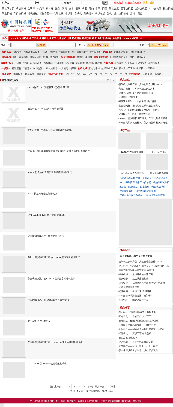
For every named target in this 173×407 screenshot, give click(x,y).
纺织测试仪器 (121, 51)
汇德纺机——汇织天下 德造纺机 (135, 333)
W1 (67, 74)
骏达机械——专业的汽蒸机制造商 (136, 342)
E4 (111, 74)
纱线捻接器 (52, 68)
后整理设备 (154, 62)
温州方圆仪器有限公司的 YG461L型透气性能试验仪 (54, 257)
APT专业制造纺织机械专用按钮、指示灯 (139, 110)
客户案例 (71, 401)
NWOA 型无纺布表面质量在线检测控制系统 (50, 172)
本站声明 (138, 401)
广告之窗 (105, 401)
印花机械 (129, 62)
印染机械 (36, 38)
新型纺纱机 (95, 51)
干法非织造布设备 (118, 57)
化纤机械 (66, 38)
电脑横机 (23, 57)
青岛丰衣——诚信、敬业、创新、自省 (138, 346)
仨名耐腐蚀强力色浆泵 (131, 195)
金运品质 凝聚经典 (128, 337)
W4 (84, 74)
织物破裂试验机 (161, 182)
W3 (78, 74)
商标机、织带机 (94, 62)
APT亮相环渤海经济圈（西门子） (136, 295)
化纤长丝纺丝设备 (145, 68)
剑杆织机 (16, 62)
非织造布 (106, 38)
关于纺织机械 (37, 401)
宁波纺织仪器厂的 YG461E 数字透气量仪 (48, 299)
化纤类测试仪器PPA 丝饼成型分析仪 (46, 236)
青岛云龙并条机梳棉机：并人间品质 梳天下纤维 (143, 122)
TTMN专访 (15, 38)
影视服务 (82, 401)
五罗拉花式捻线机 (129, 186)
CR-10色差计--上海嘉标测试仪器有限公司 (49, 87)
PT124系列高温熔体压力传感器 (135, 182)
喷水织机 (37, 62)
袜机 (15, 57)
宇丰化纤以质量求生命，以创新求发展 (138, 350)
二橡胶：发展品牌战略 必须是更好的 (137, 325)
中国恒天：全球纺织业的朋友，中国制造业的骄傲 (144, 265)
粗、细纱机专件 (80, 51)
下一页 (91, 386)
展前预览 (41, 74)
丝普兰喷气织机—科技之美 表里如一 (137, 270)
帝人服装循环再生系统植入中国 (136, 256)
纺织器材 (76, 38)
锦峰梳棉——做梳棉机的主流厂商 (136, 274)
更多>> (110, 80)
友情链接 (127, 401)
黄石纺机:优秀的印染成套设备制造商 (137, 312)
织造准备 (96, 38)
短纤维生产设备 (109, 68)
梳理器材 (16, 68)
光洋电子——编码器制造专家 (133, 299)
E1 (95, 74)
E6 (121, 74)
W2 (73, 74)
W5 (90, 74)
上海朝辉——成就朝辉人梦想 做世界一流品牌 (142, 282)
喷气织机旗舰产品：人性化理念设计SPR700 (141, 84)
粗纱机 (53, 51)
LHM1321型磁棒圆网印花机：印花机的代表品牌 (143, 118)
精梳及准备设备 (32, 51)
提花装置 (80, 62)
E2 (101, 74)
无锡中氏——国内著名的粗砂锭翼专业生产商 (142, 329)
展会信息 (116, 38)
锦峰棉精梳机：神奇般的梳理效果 (136, 93)
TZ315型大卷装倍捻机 (132, 151)
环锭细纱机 (64, 51)
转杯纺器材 (39, 68)
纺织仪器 (86, 38)
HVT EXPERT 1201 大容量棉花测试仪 (46, 215)
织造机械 (56, 38)
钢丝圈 (73, 68)
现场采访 (147, 74)
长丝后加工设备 (127, 68)
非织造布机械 (101, 57)
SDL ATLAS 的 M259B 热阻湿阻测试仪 (47, 363)
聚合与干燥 (94, 68)
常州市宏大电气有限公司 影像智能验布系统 (50, 130)
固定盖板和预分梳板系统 (152, 186)
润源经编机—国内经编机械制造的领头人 (139, 105)
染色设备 (118, 62)
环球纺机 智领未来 (128, 97)
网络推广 (50, 401)
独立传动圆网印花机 (130, 178)
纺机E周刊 (94, 401)
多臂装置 (69, 62)
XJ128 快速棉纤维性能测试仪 (42, 193)
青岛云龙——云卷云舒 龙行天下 (135, 316)
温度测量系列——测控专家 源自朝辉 (137, 101)
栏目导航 (61, 401)
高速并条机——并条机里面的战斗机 (137, 88)
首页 (4, 37)
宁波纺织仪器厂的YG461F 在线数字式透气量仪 (51, 278)
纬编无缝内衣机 (51, 57)
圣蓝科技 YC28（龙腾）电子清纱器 (45, 108)
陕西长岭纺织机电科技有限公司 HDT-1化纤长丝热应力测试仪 (59, 151)
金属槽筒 (63, 68)
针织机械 (46, 38)
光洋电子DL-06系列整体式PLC (134, 114)
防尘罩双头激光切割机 (132, 173)
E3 (106, 74)
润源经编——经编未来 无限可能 (135, 291)
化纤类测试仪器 (138, 51)
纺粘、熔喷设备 (138, 57)
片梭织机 (48, 62)
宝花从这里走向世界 (129, 287)
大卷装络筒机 (126, 191)
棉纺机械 (26, 38)
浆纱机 (88, 57)
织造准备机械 (68, 57)
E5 (116, 74)
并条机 (44, 51)
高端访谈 (159, 74)
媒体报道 (18, 74)
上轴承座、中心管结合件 (155, 178)
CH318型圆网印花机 (155, 195)
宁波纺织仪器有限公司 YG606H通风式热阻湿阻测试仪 (55, 342)
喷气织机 (27, 62)
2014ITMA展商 (55, 74)
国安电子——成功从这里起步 (133, 278)
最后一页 (99, 386)
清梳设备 (17, 51)
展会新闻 (29, 74)
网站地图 (116, 401)
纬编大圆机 (35, 57)
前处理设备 (141, 62)
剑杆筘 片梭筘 (159, 151)
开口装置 (59, 62)
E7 (126, 74)
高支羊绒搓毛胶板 (159, 173)
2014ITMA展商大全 (132, 38)
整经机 (80, 57)
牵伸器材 (27, 68)
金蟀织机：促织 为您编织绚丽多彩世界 (138, 320)
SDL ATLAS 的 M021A (39, 321)
